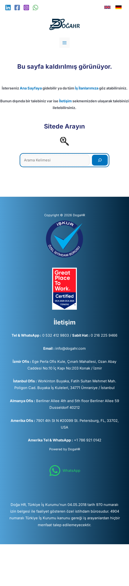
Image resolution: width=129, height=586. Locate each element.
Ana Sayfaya (31, 88)
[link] (107, 7)
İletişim (65, 101)
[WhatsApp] (35, 7)
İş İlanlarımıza (86, 88)
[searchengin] (64, 141)
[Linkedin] (8, 7)
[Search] (100, 160)
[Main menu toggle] (64, 43)
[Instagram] (26, 7)
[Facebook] (17, 7)
